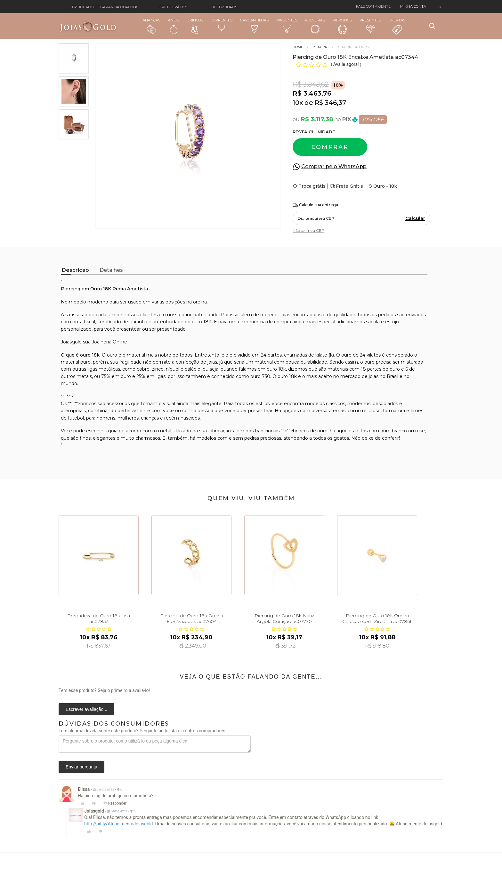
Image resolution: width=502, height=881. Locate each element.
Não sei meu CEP (308, 230)
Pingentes (286, 25)
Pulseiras (315, 26)
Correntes (221, 25)
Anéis (173, 26)
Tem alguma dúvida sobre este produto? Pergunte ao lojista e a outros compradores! (142, 730)
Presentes (370, 25)
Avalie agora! (346, 64)
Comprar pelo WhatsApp (334, 166)
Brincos (195, 26)
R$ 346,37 (330, 102)
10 (298, 102)
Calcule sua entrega (315, 205)
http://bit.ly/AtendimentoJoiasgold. (119, 823)
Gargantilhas (254, 25)
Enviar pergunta (81, 766)
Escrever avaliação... (86, 709)
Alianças (151, 26)
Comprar (330, 147)
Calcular (415, 218)
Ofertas (397, 26)
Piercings (342, 26)
